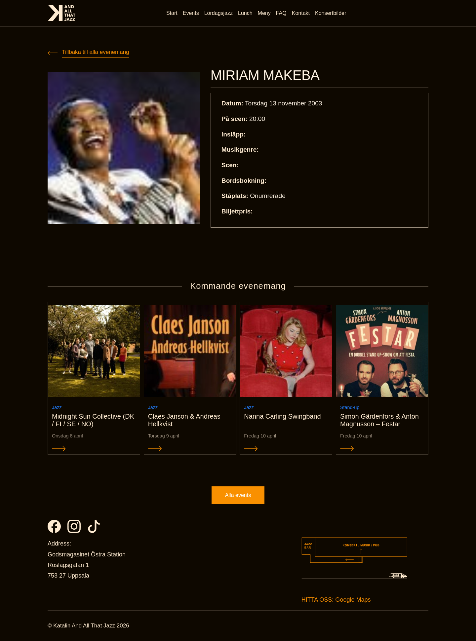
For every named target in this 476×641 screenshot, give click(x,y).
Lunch (245, 13)
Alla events (238, 495)
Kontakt (301, 13)
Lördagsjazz (218, 13)
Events (191, 13)
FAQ (281, 13)
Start (172, 13)
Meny (264, 13)
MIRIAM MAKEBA (265, 75)
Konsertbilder (330, 13)
